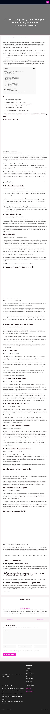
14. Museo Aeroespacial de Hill (11, 88)
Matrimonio (28, 676)
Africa (27, 668)
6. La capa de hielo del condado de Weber (12, 78)
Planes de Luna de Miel (30, 679)
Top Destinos (28, 683)
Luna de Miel (28, 675)
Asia (27, 670)
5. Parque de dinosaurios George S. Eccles (12, 77)
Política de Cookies (29, 691)
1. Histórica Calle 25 (9, 72)
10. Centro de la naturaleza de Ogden (12, 83)
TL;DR (5, 70)
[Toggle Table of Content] (34, 68)
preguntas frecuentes (7, 89)
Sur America (28, 681)
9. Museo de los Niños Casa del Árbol (12, 82)
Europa (27, 671)
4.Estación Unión (8, 76)
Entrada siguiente (40, 619)
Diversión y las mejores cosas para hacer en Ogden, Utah (14, 71)
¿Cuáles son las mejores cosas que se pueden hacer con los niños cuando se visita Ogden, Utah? (20, 91)
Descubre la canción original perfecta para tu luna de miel (12, 696)
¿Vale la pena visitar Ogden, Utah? (11, 90)
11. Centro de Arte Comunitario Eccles (12, 84)
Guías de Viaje (29, 673)
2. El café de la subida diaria (10, 73)
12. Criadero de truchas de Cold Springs (13, 85)
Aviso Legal (28, 688)
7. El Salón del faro (9, 79)
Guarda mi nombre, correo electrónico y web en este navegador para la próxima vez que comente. (21, 650)
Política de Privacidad (30, 689)
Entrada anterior (9, 619)
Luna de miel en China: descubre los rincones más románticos (13, 688)
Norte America (29, 678)
